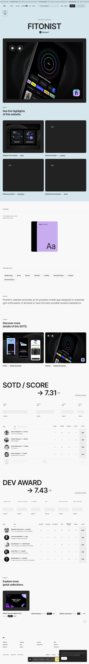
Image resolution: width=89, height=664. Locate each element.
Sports (19, 275)
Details (47, 659)
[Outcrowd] (44, 32)
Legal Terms (13, 654)
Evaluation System (80, 395)
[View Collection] (16, 601)
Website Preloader (51, 155)
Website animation (9, 194)
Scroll (66, 194)
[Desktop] (65, 347)
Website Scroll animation (53, 194)
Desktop (48, 366)
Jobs (30, 5)
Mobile (5, 366)
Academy (24, 5)
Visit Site (58, 659)
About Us (56, 644)
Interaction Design (58, 275)
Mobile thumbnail (15, 366)
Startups (27, 275)
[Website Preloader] (66, 136)
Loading (62, 155)
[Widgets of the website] (23, 136)
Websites (5, 642)
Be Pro (72, 5)
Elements (5, 647)
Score (52, 659)
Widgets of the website (10, 155)
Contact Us (56, 647)
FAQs (55, 642)
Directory (18, 5)
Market (33, 5)
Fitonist (44, 26)
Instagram (53, 654)
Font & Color (41, 659)
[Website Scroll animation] (66, 175)
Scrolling (46, 275)
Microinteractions (9, 279)
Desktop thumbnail (60, 366)
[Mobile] (23, 347)
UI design (70, 275)
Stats (22, 155)
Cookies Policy (6, 654)
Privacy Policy (20, 654)
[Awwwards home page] (30, 659)
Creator (35, 659)
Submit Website (81, 5)
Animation (21, 194)
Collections (5, 644)
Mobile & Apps (9, 275)
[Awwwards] (4, 5)
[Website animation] (23, 175)
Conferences (40, 644)
